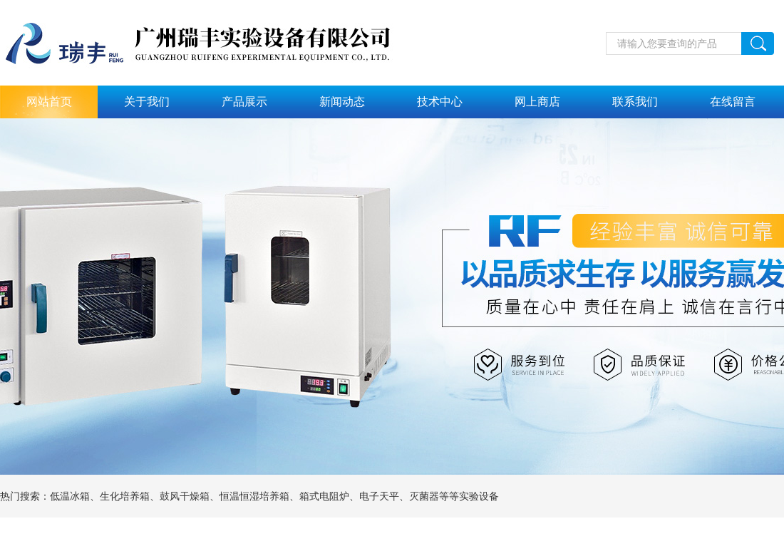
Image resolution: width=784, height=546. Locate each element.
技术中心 (440, 102)
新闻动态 (342, 102)
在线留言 (732, 102)
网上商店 (537, 102)
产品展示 (244, 102)
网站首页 (49, 102)
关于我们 (147, 102)
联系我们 (635, 102)
